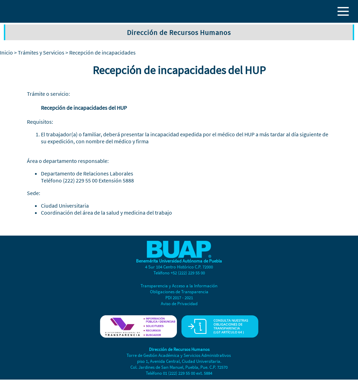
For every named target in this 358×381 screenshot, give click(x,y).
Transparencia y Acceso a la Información (179, 286)
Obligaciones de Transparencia (179, 292)
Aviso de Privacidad (179, 304)
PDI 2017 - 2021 (179, 298)
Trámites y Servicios (41, 52)
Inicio (6, 52)
